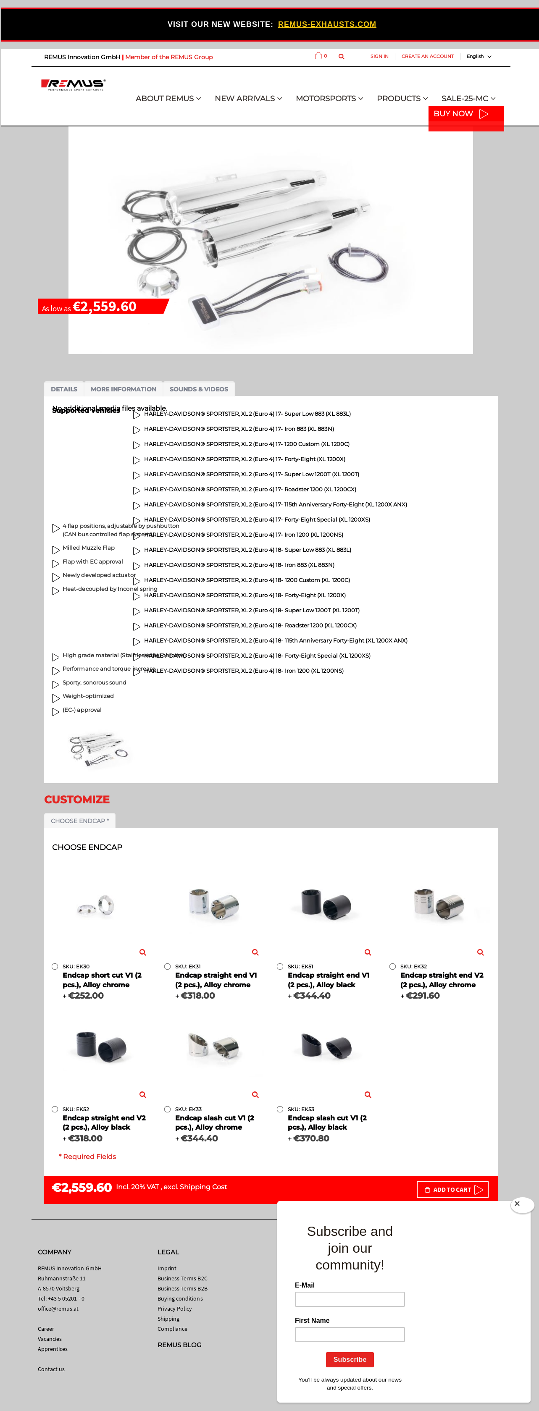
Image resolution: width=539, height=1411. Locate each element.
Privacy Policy (175, 1308)
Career (46, 1328)
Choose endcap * (80, 821)
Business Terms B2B (183, 1288)
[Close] (522, 1207)
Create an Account (428, 56)
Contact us (51, 1369)
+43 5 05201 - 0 (66, 1298)
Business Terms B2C (183, 1278)
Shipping (169, 1318)
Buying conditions (180, 1298)
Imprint (167, 1268)
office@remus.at (58, 1308)
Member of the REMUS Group (169, 57)
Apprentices (53, 1349)
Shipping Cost (203, 1187)
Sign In (380, 56)
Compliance (173, 1328)
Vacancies (50, 1339)
